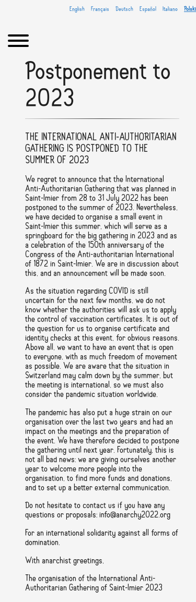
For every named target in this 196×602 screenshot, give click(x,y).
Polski (190, 9)
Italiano (170, 9)
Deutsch (124, 9)
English (77, 9)
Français (100, 9)
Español (148, 9)
